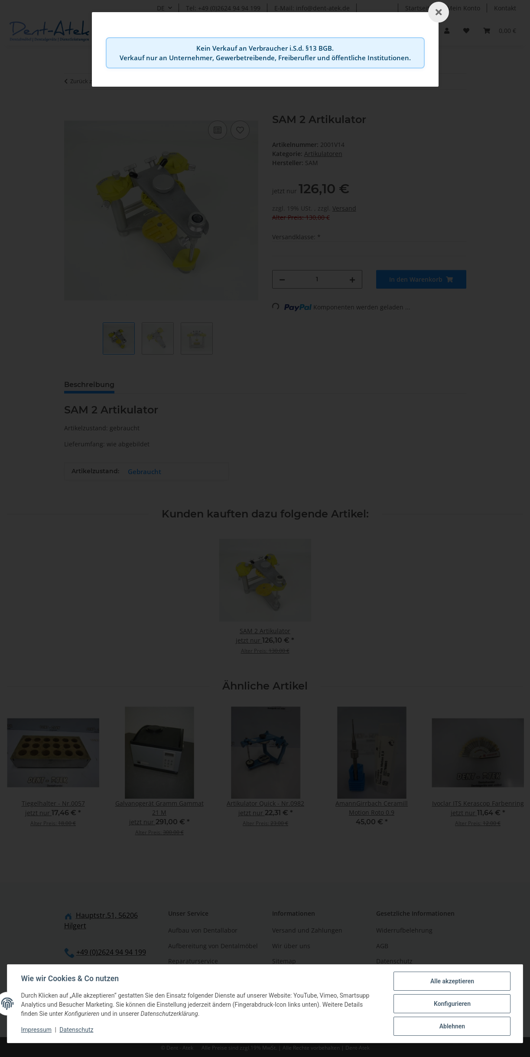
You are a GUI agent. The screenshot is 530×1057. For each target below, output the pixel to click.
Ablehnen (452, 1026)
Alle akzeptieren (452, 981)
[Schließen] (438, 12)
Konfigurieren (451, 1003)
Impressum (36, 1030)
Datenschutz (77, 1030)
